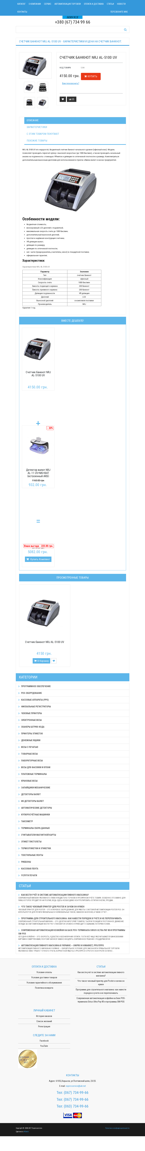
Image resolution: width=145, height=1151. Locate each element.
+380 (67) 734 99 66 (72, 22)
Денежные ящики (29, 740)
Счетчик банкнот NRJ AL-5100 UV (38, 373)
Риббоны (24, 862)
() (71, 99)
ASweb (26, 1132)
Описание (32, 120)
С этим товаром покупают (43, 133)
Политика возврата (44, 988)
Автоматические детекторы (35, 808)
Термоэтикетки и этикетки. (34, 848)
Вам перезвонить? (70, 83)
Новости (121, 4)
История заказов (44, 1016)
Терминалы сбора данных (34, 828)
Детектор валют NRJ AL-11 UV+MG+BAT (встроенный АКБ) (38, 473)
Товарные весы (28, 754)
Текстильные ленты (30, 855)
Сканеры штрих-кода (31, 727)
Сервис (47, 4)
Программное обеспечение (34, 686)
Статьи (110, 4)
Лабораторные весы (30, 760)
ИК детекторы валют (31, 801)
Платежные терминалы (32, 774)
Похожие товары (37, 140)
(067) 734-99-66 (76, 1092)
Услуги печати (27, 875)
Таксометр (25, 821)
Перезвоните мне (119, 12)
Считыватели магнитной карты (37, 835)
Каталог (21, 4)
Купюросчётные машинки (34, 814)
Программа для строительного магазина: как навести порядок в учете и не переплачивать (72, 921)
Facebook (44, 1040)
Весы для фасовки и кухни (34, 767)
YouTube (44, 1046)
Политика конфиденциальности (117, 1128)
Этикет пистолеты (29, 841)
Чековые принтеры (30, 713)
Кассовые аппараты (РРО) (33, 700)
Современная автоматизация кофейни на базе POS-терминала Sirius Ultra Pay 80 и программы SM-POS (72, 934)
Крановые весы (28, 781)
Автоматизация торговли (67, 4)
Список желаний (44, 1021)
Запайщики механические (34, 787)
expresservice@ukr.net (76, 1086)
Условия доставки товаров (44, 977)
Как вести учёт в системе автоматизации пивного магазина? (72, 898)
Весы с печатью (28, 747)
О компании (35, 4)
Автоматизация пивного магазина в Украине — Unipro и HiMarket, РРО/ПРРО (72, 948)
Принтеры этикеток (30, 733)
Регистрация (44, 1026)
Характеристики (37, 127)
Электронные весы (30, 720)
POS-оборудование (30, 693)
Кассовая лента (28, 868)
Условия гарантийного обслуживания (44, 982)
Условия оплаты (44, 972)
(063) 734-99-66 (76, 1106)
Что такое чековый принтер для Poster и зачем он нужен (72, 909)
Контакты (22, 12)
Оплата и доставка (94, 4)
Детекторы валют (29, 794)
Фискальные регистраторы (34, 706)
